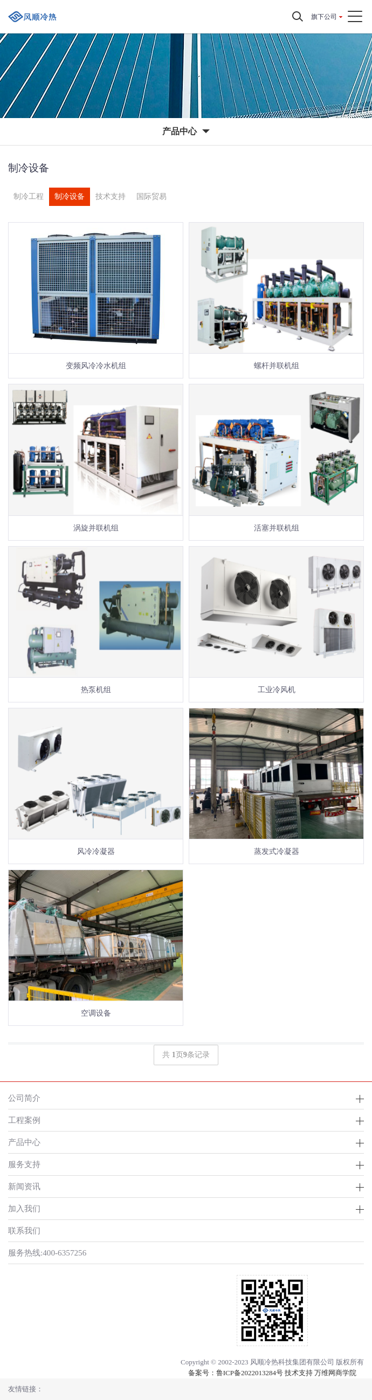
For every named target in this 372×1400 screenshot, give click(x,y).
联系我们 (24, 1230)
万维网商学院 (335, 1373)
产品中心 (24, 1142)
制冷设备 (69, 196)
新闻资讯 (24, 1186)
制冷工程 (28, 196)
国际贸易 (151, 196)
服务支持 (24, 1164)
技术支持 (110, 196)
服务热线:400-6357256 (47, 1252)
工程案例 (24, 1120)
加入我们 (24, 1208)
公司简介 (24, 1097)
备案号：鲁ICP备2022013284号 (235, 1373)
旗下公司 (324, 16)
